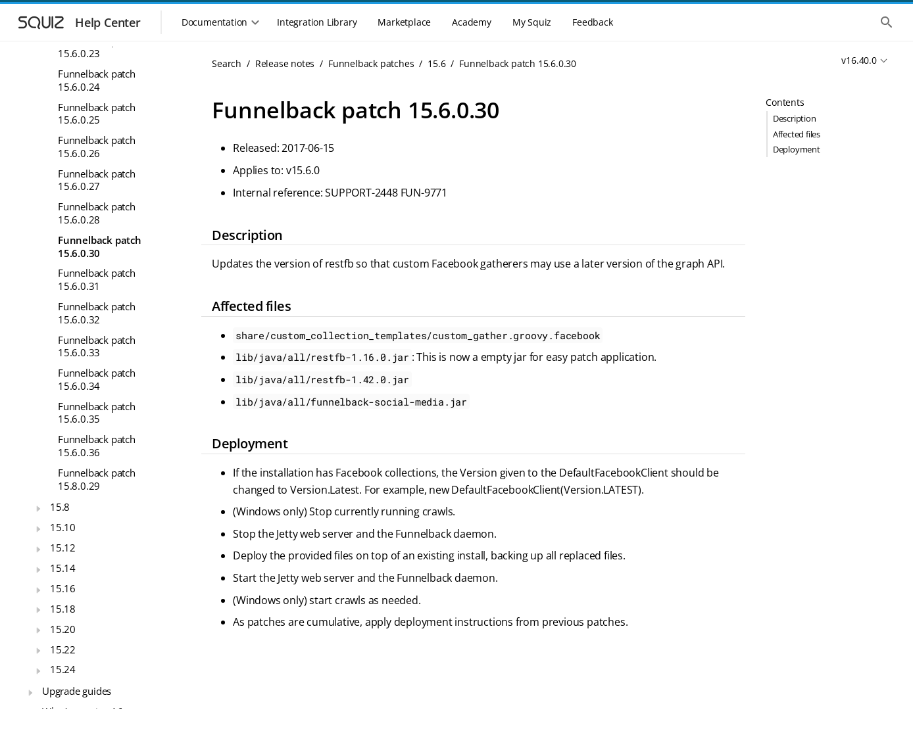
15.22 (63, 649)
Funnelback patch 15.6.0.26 (97, 146)
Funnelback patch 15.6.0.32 (97, 313)
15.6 (436, 63)
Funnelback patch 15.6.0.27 (97, 180)
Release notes (284, 63)
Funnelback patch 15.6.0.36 (97, 446)
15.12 (63, 547)
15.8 (60, 506)
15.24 (63, 669)
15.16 (63, 588)
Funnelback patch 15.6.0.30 (99, 246)
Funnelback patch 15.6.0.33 (97, 346)
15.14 (63, 568)
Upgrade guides (76, 690)
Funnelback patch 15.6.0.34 (97, 379)
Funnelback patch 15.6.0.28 (97, 213)
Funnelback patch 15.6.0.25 (97, 114)
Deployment (796, 149)
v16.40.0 (858, 60)
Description (794, 118)
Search (226, 63)
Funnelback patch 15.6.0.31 (97, 279)
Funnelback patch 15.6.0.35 (97, 413)
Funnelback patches (371, 63)
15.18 (63, 608)
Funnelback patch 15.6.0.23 (97, 47)
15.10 (63, 527)
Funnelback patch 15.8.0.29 (97, 479)
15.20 (63, 629)
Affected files (796, 134)
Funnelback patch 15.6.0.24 (97, 80)
